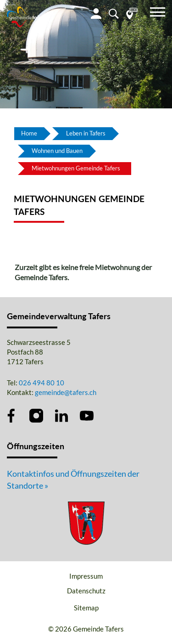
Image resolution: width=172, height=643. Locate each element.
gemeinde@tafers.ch (65, 392)
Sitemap (86, 608)
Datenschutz (86, 591)
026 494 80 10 (41, 382)
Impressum (86, 576)
